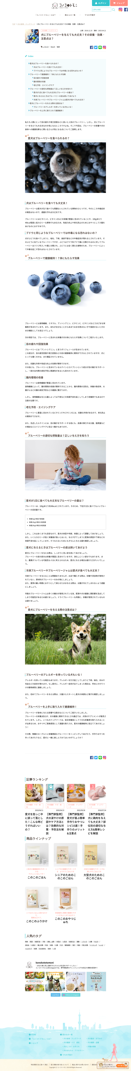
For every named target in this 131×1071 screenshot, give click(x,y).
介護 (56, 945)
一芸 (54, 949)
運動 (78, 942)
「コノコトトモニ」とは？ (40, 1038)
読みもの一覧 (66, 1034)
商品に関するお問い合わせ (80, 1065)
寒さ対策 (85, 945)
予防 (44, 942)
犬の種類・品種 (93, 1042)
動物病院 (67, 945)
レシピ (101, 945)
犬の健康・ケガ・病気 (72, 1042)
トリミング (93, 945)
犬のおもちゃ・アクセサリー (74, 1050)
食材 (58, 47)
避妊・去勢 (50, 942)
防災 (46, 945)
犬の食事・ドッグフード (72, 1038)
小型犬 (65, 942)
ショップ (33, 1043)
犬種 (90, 942)
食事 (35, 949)
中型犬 (58, 942)
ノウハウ (46, 47)
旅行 (74, 945)
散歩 (78, 945)
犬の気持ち (42, 949)
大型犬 (33, 945)
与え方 (53, 47)
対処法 (27, 945)
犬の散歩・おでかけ (95, 1038)
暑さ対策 (40, 945)
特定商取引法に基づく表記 (39, 1065)
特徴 (26, 942)
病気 (51, 945)
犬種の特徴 (92, 1046)
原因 (31, 942)
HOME (32, 1034)
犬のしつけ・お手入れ (72, 1046)
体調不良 (37, 942)
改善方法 (72, 942)
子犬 (61, 945)
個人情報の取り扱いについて (60, 1065)
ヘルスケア (28, 949)
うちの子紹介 (66, 1054)
